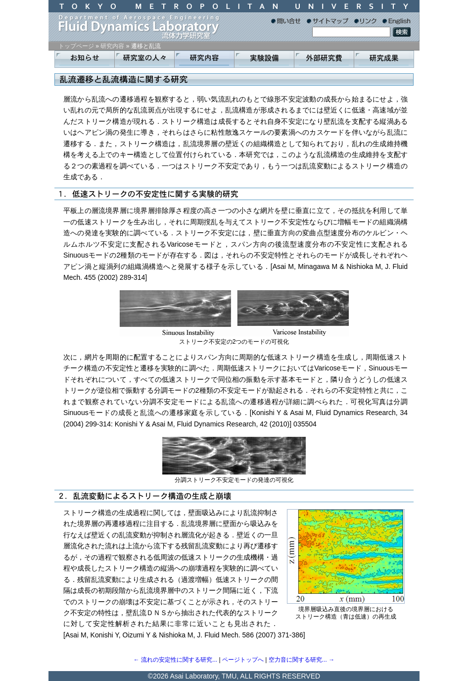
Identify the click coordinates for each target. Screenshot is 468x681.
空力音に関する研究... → (301, 659)
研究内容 (112, 46)
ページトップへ (243, 659)
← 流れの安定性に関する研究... (175, 659)
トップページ (76, 46)
